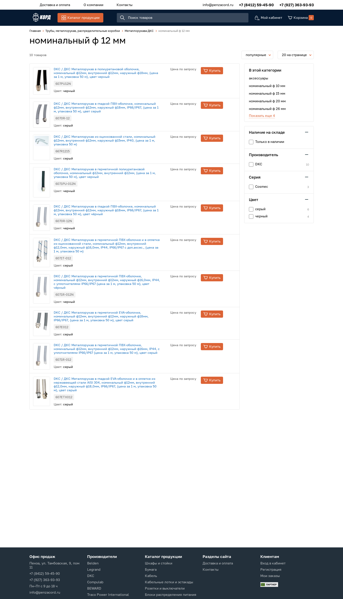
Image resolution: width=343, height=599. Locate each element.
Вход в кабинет (272, 563)
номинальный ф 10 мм (267, 88)
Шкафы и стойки (158, 563)
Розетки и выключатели (165, 588)
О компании (88, 4)
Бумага (151, 569)
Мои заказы (270, 576)
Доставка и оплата (53, 4)
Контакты (116, 4)
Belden (93, 563)
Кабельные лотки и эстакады (169, 582)
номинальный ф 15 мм (267, 96)
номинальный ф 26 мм (267, 111)
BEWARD (94, 588)
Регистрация (270, 569)
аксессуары (258, 81)
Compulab (95, 582)
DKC (90, 576)
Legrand (93, 569)
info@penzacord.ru (218, 4)
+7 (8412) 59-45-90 (256, 4)
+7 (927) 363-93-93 (296, 4)
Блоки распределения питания (170, 594)
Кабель (151, 576)
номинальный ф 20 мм (267, 104)
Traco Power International (108, 594)
